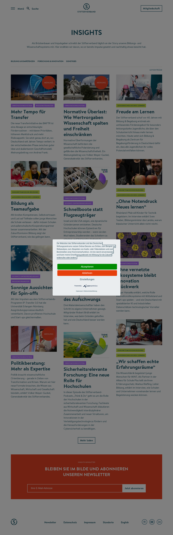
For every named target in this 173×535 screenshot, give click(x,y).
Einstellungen (87, 279)
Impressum (79, 291)
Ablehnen (87, 273)
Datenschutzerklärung (90, 291)
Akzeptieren (87, 266)
